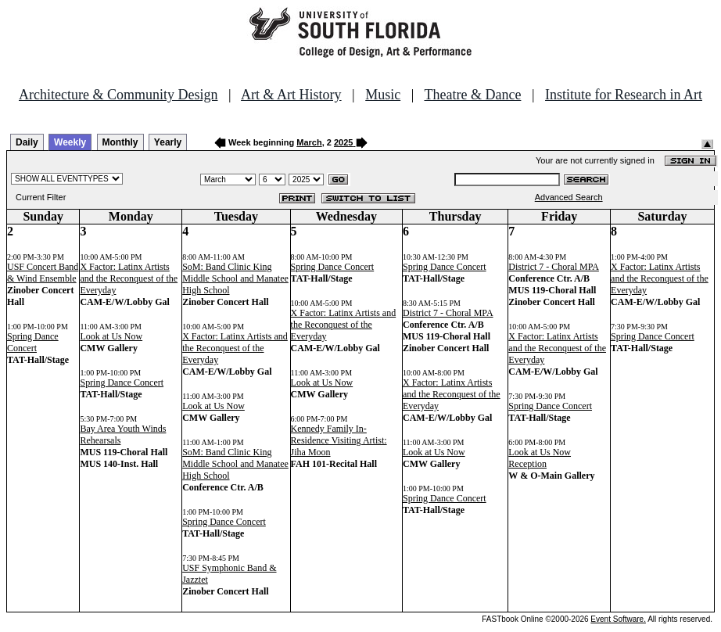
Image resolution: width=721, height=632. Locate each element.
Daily (27, 142)
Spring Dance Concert (33, 342)
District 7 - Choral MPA (448, 312)
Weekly (70, 142)
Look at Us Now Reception (539, 458)
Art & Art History (291, 94)
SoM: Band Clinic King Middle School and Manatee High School (235, 278)
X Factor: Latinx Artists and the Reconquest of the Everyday (129, 278)
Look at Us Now (111, 336)
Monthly (120, 142)
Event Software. (618, 619)
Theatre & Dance (472, 94)
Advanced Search (569, 197)
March (308, 142)
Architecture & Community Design (118, 94)
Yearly (167, 142)
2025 (343, 142)
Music (382, 94)
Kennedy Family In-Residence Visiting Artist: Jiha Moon (339, 440)
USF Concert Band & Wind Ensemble (42, 272)
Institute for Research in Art (623, 94)
